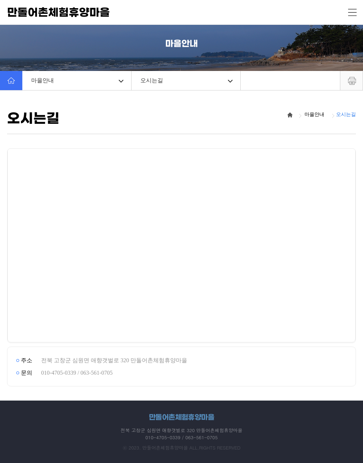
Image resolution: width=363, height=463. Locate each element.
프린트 (351, 80)
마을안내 (77, 80)
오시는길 (186, 80)
